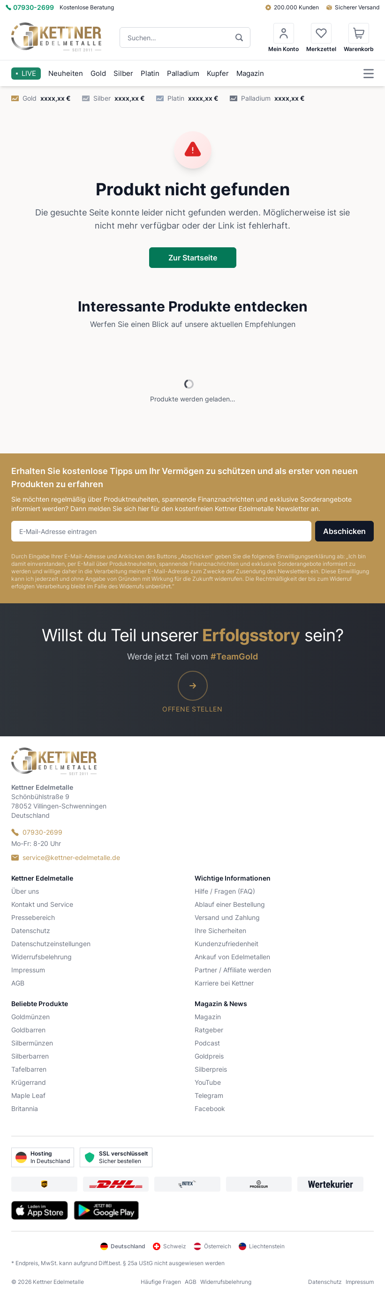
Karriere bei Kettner (224, 983)
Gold (98, 73)
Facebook (210, 1108)
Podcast (207, 1043)
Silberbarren (30, 1056)
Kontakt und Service (42, 904)
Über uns (25, 891)
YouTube (208, 1082)
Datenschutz (30, 930)
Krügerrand (28, 1082)
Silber (123, 73)
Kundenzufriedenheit (226, 944)
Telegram (209, 1095)
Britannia (24, 1108)
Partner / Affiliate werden (233, 970)
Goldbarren (28, 1030)
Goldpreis (209, 1056)
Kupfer (218, 73)
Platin (150, 73)
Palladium (183, 73)
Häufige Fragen (161, 1281)
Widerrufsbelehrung (41, 957)
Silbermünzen (32, 1043)
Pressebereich (33, 917)
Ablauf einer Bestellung (230, 904)
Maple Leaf (28, 1095)
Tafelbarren (28, 1069)
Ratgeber (209, 1030)
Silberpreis (211, 1069)
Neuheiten (65, 73)
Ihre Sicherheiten (220, 930)
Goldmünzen (30, 1017)
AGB (17, 983)
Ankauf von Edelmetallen (232, 957)
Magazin (250, 73)
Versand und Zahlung (227, 917)
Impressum (28, 970)
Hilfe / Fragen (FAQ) (225, 891)
